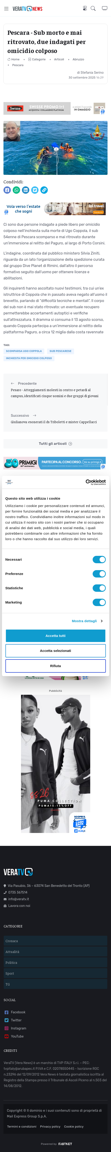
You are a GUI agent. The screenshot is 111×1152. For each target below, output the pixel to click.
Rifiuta (55, 666)
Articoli (59, 59)
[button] (96, 8)
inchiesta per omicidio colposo (29, 358)
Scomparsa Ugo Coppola (24, 351)
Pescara (18, 65)
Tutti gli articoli (55, 444)
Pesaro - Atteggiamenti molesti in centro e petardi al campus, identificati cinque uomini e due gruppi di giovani (55, 392)
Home (13, 59)
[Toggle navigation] (6, 8)
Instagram (15, 1028)
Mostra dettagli (84, 621)
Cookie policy (74, 1126)
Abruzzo (78, 59)
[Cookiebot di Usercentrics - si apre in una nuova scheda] (85, 482)
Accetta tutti (55, 636)
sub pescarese (61, 351)
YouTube (14, 1036)
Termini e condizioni (21, 1126)
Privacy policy (50, 1126)
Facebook (14, 1012)
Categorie (37, 59)
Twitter (12, 1020)
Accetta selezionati (55, 651)
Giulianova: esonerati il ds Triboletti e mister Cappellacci (54, 421)
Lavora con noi (17, 906)
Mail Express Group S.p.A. (27, 1116)
